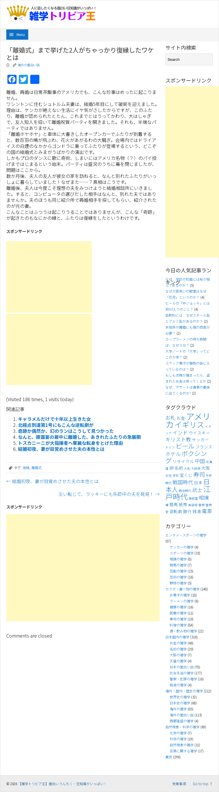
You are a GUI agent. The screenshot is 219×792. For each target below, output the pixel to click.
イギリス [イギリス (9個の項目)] (189, 424)
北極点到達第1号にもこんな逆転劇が (56, 424)
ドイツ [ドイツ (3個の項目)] (170, 447)
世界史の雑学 (180, 696)
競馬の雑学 (178, 564)
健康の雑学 (178, 606)
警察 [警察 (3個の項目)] (201, 505)
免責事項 (179, 783)
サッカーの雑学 (182, 546)
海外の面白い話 (29, 65)
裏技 (168, 756)
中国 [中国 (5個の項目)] (200, 461)
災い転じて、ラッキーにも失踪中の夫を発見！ (109, 494)
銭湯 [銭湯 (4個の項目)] (196, 511)
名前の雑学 (178, 648)
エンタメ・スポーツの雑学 (185, 534)
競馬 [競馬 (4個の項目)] (173, 504)
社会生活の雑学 (182, 672)
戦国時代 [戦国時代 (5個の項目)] (183, 482)
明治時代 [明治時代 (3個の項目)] (185, 491)
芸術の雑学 (178, 576)
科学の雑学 (178, 738)
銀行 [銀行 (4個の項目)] (187, 511)
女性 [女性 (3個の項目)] (168, 475)
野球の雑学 (178, 582)
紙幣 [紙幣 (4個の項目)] (183, 504)
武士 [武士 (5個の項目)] (197, 489)
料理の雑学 (178, 624)
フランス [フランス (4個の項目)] (203, 447)
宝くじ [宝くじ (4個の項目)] (186, 475)
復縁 (26, 467)
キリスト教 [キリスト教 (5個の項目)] (178, 439)
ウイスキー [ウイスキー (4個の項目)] (199, 433)
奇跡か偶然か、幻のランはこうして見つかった (66, 430)
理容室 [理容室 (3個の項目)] (193, 498)
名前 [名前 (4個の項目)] (179, 468)
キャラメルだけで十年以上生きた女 (54, 418)
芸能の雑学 (178, 570)
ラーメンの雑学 (182, 600)
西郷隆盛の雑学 (182, 720)
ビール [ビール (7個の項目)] (185, 445)
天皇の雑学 (178, 660)
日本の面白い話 (182, 666)
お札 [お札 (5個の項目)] (170, 417)
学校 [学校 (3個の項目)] (176, 475)
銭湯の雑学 (178, 684)
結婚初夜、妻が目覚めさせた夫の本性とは (61, 448)
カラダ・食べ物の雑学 (182, 588)
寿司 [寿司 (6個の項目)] (199, 474)
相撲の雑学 (178, 558)
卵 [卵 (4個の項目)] (171, 468)
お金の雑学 (178, 642)
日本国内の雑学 (177, 636)
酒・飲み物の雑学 (183, 630)
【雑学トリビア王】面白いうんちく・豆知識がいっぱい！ (62, 783)
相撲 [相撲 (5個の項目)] (204, 497)
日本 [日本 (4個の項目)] (198, 482)
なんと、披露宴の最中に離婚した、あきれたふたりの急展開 (79, 436)
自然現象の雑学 (182, 744)
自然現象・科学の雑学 (182, 726)
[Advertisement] (49, 277)
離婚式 (36, 467)
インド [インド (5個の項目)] (180, 432)
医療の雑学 (178, 612)
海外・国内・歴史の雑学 (184, 690)
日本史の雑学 (180, 702)
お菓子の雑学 (180, 594)
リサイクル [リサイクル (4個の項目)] (183, 461)
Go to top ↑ (203, 783)
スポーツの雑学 (182, 552)
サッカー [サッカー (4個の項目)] (200, 440)
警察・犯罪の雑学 (183, 678)
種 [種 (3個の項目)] (167, 505)
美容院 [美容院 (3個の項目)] (193, 505)
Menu (21, 34)
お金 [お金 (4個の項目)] (181, 418)
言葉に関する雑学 (183, 750)
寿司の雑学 (178, 618)
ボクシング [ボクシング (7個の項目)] (186, 457)
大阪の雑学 (178, 654)
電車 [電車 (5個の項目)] (207, 510)
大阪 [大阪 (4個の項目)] (205, 468)
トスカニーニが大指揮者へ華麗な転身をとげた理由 (70, 442)
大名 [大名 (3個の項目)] (187, 468)
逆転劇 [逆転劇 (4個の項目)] (175, 511)
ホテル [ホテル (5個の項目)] (173, 453)
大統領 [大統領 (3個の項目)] (195, 468)
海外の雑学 (178, 708)
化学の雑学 (178, 732)
